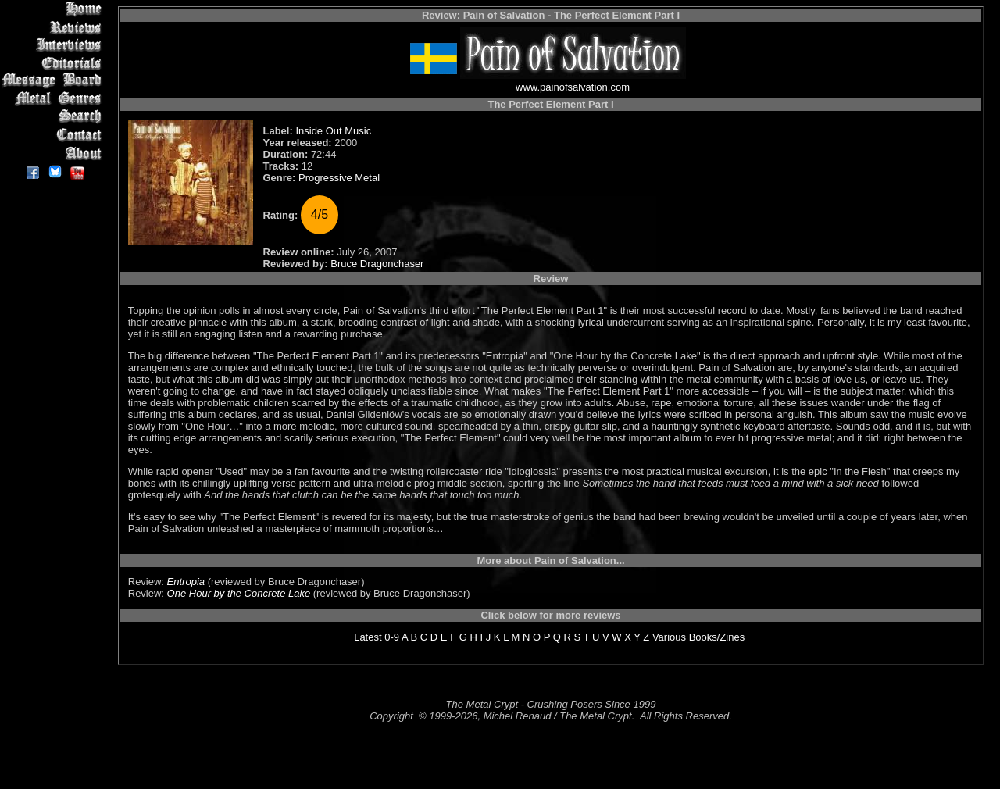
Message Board (54, 81)
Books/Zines (717, 637)
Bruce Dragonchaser (376, 264)
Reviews (54, 27)
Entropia (186, 581)
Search (54, 117)
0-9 (391, 637)
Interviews (54, 45)
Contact (54, 135)
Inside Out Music (333, 131)
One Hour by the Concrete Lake (239, 593)
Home (54, 9)
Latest (367, 637)
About (54, 153)
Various (669, 637)
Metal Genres (54, 99)
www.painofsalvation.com (573, 87)
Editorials (54, 63)
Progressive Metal (339, 178)
